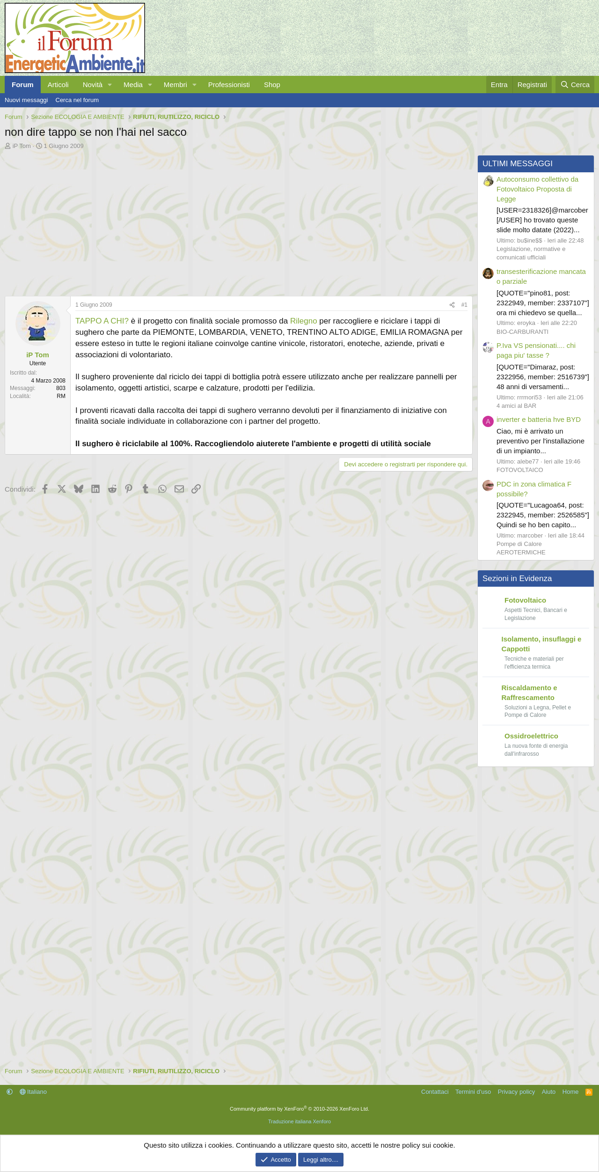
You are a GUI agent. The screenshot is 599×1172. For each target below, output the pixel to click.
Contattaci (435, 1091)
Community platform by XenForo (299, 1109)
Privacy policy (516, 1091)
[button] (110, 84)
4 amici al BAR (516, 405)
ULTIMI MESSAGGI (517, 163)
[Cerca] (574, 84)
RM (61, 396)
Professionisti (229, 84)
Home (570, 1091)
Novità (93, 84)
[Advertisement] (236, 220)
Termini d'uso (473, 1091)
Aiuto (549, 1091)
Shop (272, 84)
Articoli (58, 84)
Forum (23, 84)
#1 (464, 305)
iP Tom (22, 145)
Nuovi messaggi (26, 99)
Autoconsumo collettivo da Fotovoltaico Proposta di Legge (537, 189)
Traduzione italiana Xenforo (299, 1121)
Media (133, 84)
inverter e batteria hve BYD (539, 419)
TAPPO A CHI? (102, 321)
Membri (175, 84)
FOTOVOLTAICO (520, 469)
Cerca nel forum (77, 99)
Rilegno (303, 321)
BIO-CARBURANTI (522, 331)
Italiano (33, 1091)
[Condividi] (452, 305)
